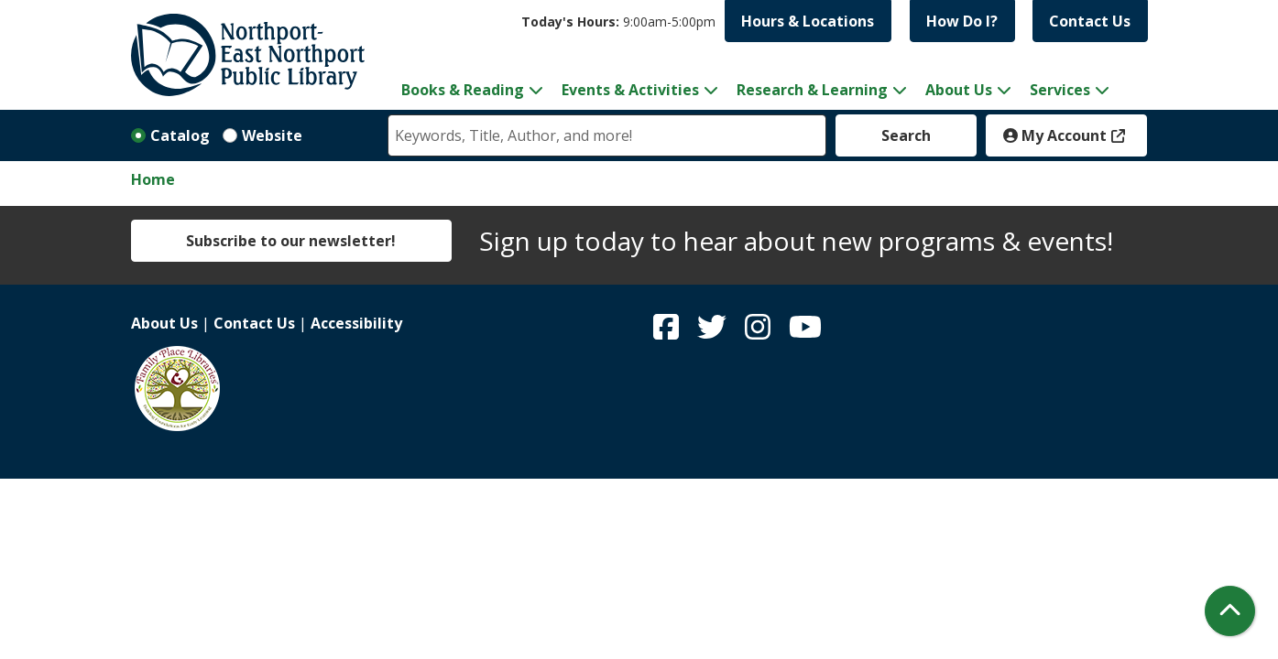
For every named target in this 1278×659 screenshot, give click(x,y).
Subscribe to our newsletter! (291, 241)
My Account (1055, 135)
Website (272, 135)
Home (153, 179)
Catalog (180, 135)
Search (906, 135)
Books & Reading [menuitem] (462, 90)
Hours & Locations (807, 21)
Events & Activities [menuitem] (630, 90)
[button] (618, 21)
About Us (164, 323)
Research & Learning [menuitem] (812, 90)
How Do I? (962, 21)
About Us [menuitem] (958, 90)
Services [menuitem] (1060, 90)
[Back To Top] (1230, 611)
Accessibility (356, 323)
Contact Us (1090, 21)
